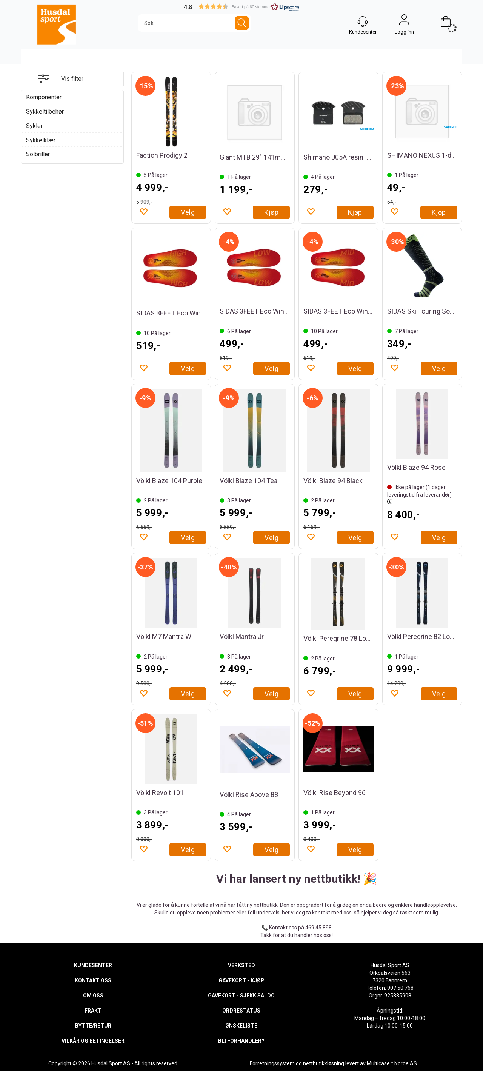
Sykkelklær (40, 140)
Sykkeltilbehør (45, 111)
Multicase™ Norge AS (392, 1063)
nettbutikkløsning (323, 1063)
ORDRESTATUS (241, 1011)
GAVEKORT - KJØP (241, 980)
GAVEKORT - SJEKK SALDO (241, 996)
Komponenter (44, 97)
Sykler (34, 125)
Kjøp (271, 212)
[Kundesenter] (362, 21)
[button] (241, 6)
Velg (188, 212)
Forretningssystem (272, 1063)
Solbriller (38, 154)
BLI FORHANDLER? (241, 1041)
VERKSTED (241, 965)
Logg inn (404, 21)
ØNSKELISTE (241, 1026)
